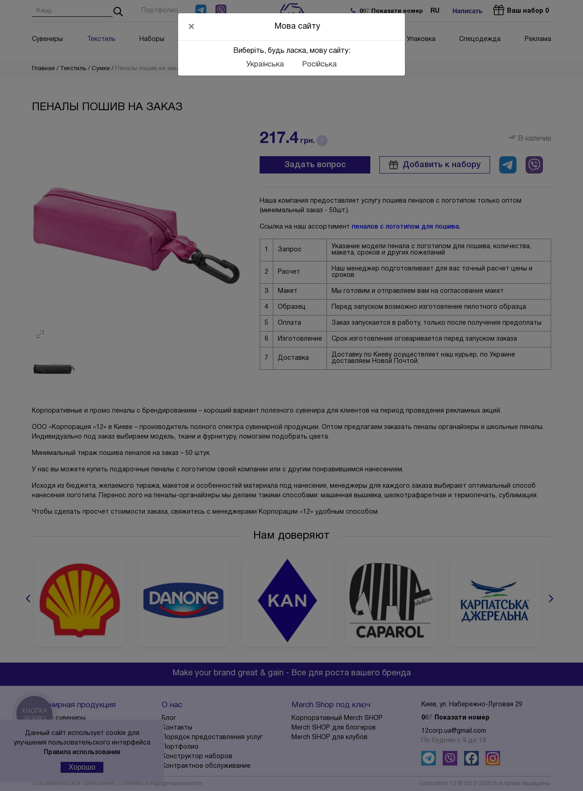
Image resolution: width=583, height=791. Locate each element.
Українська (265, 64)
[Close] (191, 26)
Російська (319, 64)
